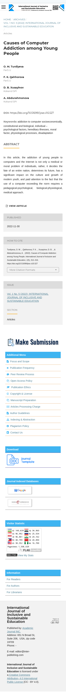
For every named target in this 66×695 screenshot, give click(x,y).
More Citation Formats (22, 269)
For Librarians (14, 592)
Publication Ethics (21, 387)
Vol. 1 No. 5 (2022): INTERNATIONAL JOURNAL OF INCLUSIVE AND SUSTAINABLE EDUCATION (32, 24)
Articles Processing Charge (25, 406)
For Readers (13, 579)
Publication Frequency (22, 367)
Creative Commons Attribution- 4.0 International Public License (22, 678)
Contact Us (16, 432)
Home (7, 19)
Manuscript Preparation (23, 400)
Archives (19, 19)
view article (17, 205)
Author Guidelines (20, 413)
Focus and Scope (19, 361)
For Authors (13, 585)
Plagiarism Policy (19, 426)
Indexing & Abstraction (23, 419)
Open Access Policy (21, 380)
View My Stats (25, 555)
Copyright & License (21, 393)
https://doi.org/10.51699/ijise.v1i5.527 (32, 112)
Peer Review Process (22, 374)
